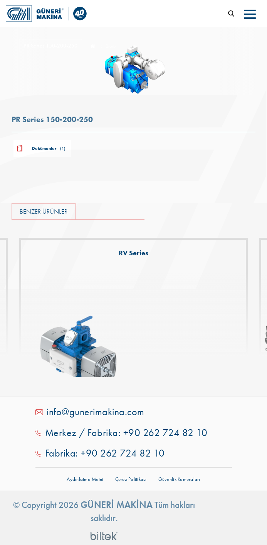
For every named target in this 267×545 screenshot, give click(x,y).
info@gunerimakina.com (95, 412)
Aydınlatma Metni (85, 479)
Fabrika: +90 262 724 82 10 (105, 453)
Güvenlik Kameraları (179, 479)
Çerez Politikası (131, 479)
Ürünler (111, 46)
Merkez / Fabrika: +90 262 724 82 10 (126, 432)
